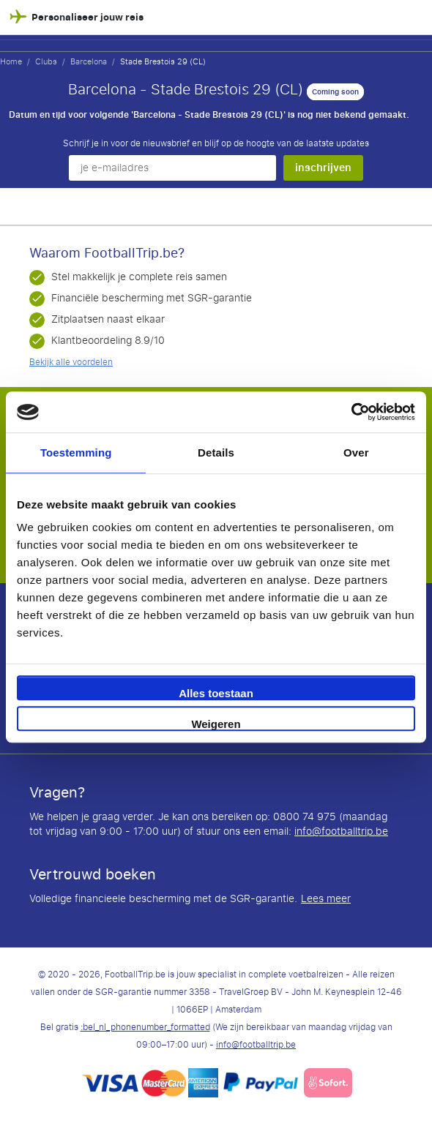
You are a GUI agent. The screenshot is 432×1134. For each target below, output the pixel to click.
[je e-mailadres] (172, 168)
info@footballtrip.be (341, 831)
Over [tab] (356, 452)
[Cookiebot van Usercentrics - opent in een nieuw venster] (351, 411)
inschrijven (323, 167)
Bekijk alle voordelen (71, 362)
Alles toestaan (216, 693)
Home (11, 61)
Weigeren (215, 724)
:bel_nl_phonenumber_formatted (145, 1027)
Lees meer (326, 899)
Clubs (46, 61)
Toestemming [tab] (76, 452)
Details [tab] (216, 452)
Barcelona (88, 61)
